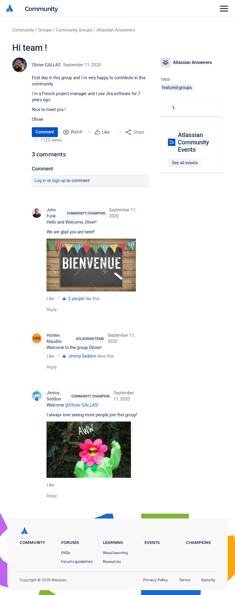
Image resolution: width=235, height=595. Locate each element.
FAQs (65, 552)
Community (41, 8)
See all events (185, 162)
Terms (184, 580)
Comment (44, 131)
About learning (115, 552)
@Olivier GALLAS (81, 405)
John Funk (51, 212)
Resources (112, 561)
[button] (91, 265)
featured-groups (177, 87)
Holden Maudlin (54, 338)
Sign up (59, 180)
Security (208, 580)
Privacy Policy (155, 580)
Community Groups (74, 30)
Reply (52, 309)
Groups (45, 30)
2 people (76, 298)
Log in (40, 180)
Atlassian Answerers (115, 30)
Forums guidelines (76, 561)
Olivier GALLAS (46, 64)
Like (50, 298)
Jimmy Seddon (82, 356)
